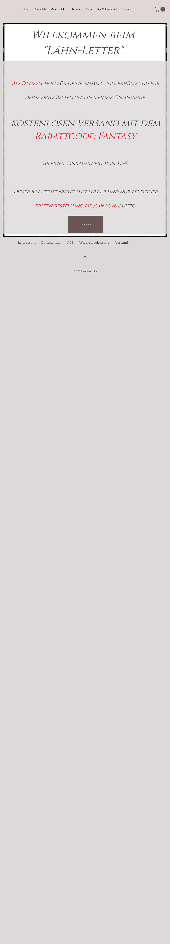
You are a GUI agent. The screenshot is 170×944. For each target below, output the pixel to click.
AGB (70, 242)
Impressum (27, 242)
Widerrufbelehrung (94, 242)
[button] (160, 9)
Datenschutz (50, 242)
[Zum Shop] (85, 224)
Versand (121, 242)
